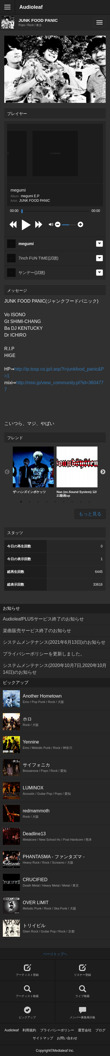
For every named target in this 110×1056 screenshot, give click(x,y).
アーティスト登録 (27, 970)
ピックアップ (27, 1013)
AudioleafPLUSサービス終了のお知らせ (43, 619)
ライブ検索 (82, 991)
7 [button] (72, 502)
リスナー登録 (82, 970)
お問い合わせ (67, 1038)
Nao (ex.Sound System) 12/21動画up (77, 472)
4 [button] (46, 502)
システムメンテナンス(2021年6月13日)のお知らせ (54, 642)
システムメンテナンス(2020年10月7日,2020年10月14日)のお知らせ (55, 669)
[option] (33, 470)
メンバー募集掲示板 (82, 1013)
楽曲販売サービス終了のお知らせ (37, 630)
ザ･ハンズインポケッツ (33, 470)
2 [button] (29, 502)
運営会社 (85, 1030)
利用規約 (29, 1030)
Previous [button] (7, 472)
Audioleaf (31, 7)
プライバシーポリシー (57, 1030)
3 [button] (38, 502)
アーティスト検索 (27, 991)
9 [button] (89, 502)
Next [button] (103, 472)
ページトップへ (55, 954)
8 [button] (81, 502)
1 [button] (21, 502)
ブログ (100, 1030)
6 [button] (64, 502)
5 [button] (55, 502)
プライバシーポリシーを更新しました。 (44, 653)
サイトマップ (43, 1038)
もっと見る (90, 513)
